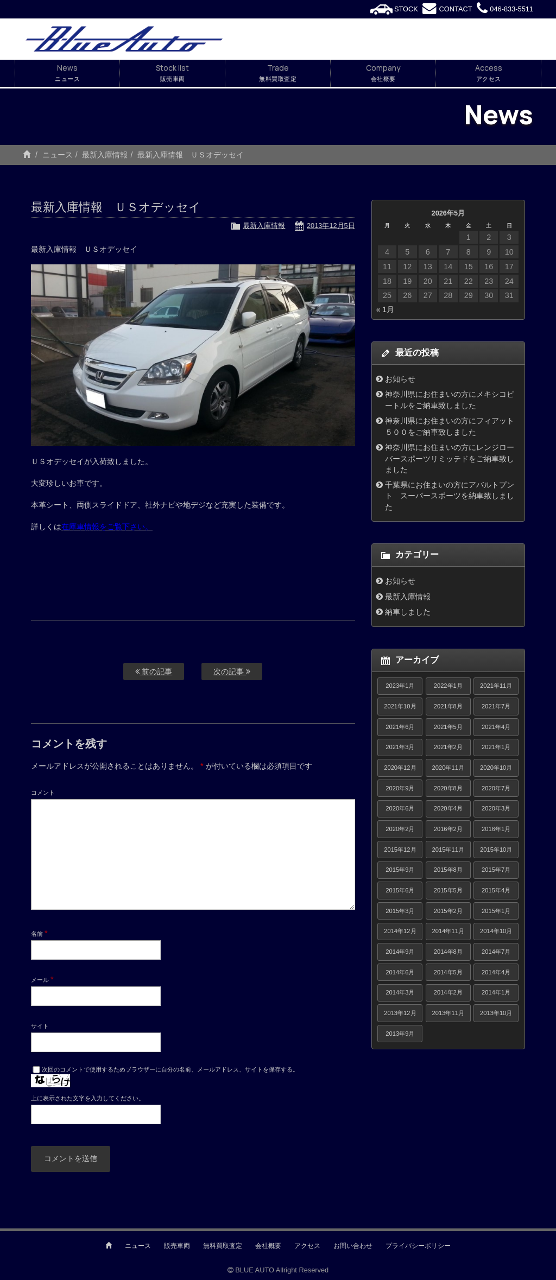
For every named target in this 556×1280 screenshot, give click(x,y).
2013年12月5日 (331, 225)
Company (383, 73)
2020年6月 (400, 808)
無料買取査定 (222, 1246)
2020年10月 (496, 767)
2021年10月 (400, 706)
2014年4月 (496, 972)
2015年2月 (448, 911)
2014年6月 (400, 972)
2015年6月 (400, 890)
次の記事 (231, 671)
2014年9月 (400, 951)
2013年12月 (400, 1013)
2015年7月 (496, 869)
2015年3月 (400, 911)
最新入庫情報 (105, 154)
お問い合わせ (352, 1246)
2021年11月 (496, 685)
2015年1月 (496, 911)
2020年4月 (448, 808)
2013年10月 (496, 1013)
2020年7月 (496, 788)
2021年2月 (448, 747)
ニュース (57, 154)
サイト (40, 1026)
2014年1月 (496, 992)
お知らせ (400, 379)
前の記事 (153, 671)
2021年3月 (400, 747)
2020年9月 (400, 788)
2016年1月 (496, 829)
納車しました (408, 611)
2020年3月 (496, 808)
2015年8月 (448, 869)
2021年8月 (448, 706)
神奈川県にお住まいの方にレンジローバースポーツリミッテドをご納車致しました (449, 458)
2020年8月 (448, 788)
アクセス (307, 1246)
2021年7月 (496, 706)
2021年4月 (496, 727)
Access (488, 73)
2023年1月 (400, 685)
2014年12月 (400, 931)
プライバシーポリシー (418, 1246)
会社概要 (268, 1246)
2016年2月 (448, 829)
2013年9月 (400, 1033)
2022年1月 (448, 685)
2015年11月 (448, 849)
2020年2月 (400, 829)
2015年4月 (496, 890)
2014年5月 (448, 972)
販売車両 (177, 1246)
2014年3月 (400, 992)
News (67, 73)
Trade (278, 73)
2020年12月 (400, 767)
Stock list (172, 73)
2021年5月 (448, 727)
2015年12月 (400, 849)
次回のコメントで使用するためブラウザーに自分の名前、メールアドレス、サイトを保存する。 (170, 1069)
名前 (39, 933)
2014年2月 (448, 992)
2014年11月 (448, 931)
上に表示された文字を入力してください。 (87, 1098)
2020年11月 (448, 767)
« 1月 (385, 309)
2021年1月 (496, 747)
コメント (43, 792)
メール (42, 979)
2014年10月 (496, 931)
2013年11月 (448, 1013)
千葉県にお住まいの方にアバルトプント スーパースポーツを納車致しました (449, 495)
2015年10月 (496, 849)
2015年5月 (448, 890)
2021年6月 (400, 727)
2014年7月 (496, 951)
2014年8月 (448, 951)
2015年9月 (400, 869)
